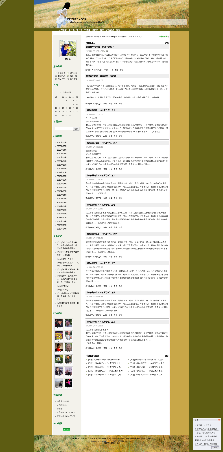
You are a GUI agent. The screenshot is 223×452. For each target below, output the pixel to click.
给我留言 (61, 73)
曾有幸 (68, 363)
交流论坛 (117, 438)
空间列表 (126, 438)
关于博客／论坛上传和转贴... (207, 429)
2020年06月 (62, 142)
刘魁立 (68, 375)
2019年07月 (62, 184)
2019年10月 (62, 172)
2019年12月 (62, 165)
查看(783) (89, 136)
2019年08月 (62, 180)
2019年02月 (62, 203)
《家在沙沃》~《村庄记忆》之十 (100, 110)
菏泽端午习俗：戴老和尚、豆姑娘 (101, 76)
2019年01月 (62, 206)
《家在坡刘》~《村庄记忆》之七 (100, 205)
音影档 (95, 30)
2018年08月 (62, 225)
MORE (215, 448)
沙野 (68, 327)
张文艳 (67, 59)
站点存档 (135, 438)
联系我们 (84, 438)
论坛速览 (110, 30)
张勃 (68, 387)
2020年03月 (62, 154)
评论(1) (99, 70)
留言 (118, 30)
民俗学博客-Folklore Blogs (105, 36)
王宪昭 (59, 363)
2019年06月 (62, 187)
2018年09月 (62, 221)
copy (66, 22)
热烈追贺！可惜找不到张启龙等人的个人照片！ (68, 296)
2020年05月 (62, 146)
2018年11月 (62, 214)
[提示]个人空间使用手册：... (206, 440)
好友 (102, 30)
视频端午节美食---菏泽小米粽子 (100, 47)
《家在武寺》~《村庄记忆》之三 (100, 322)
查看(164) (89, 169)
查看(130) (89, 104)
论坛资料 (61, 79)
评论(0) (98, 136)
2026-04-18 (67, 92)
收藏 (106, 70)
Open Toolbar (4, 3)
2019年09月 (62, 176)
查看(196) (89, 198)
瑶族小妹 (59, 351)
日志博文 (63, 30)
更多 (167, 43)
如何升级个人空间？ (203, 425)
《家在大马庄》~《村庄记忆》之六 (101, 234)
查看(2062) (90, 70)
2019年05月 (62, 191)
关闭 (219, 420)
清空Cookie (74, 438)
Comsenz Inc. (127, 441)
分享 (111, 70)
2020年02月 (62, 157)
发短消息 (61, 76)
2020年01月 (62, 161)
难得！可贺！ (67, 259)
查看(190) (89, 257)
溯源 (59, 375)
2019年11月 (62, 169)
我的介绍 (73, 76)
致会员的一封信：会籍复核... (207, 444)
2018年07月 (62, 229)
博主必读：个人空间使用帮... (207, 436)
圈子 (116, 70)
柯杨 (68, 351)
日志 (91, 359)
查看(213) (89, 286)
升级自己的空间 (146, 438)
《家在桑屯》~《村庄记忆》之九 (100, 175)
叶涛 (59, 327)
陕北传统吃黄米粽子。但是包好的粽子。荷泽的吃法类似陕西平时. (67, 245)
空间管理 (163, 36)
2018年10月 (62, 217)
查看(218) (89, 227)
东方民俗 (59, 387)
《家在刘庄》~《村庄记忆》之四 (100, 292)
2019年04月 (62, 195)
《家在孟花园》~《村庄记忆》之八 (101, 143)
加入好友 (73, 73)
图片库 (71, 30)
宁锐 (68, 339)
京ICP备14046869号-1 (111, 443)
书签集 (87, 30)
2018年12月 (62, 210)
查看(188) (89, 315)
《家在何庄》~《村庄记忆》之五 (100, 263)
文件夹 (79, 30)
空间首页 (138, 36)
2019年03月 (62, 199)
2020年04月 (62, 150)
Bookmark (69, 22)
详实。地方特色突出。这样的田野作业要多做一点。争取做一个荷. (67, 279)
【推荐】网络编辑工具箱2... (206, 433)
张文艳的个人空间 (125, 36)
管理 (121, 70)
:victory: (65, 286)
